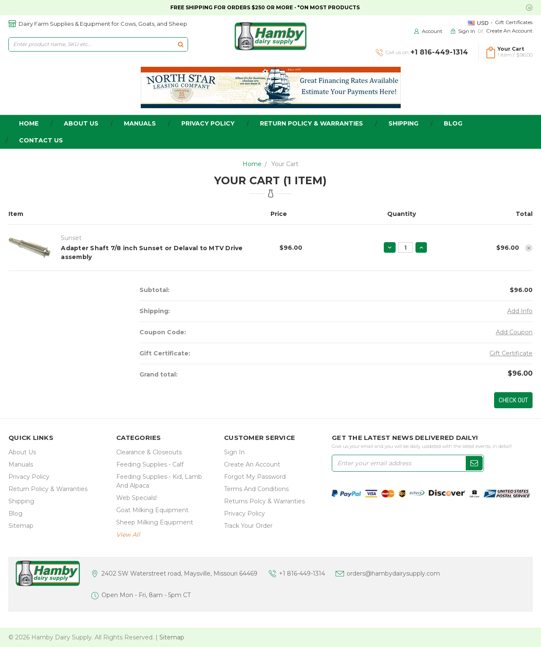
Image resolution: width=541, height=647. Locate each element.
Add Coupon (514, 332)
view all (128, 534)
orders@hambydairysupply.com (393, 573)
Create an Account (509, 30)
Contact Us (41, 140)
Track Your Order (248, 526)
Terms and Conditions (256, 489)
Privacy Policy (208, 123)
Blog (453, 123)
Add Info (520, 311)
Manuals (140, 123)
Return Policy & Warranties (311, 123)
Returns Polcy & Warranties (264, 501)
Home (252, 164)
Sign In (234, 452)
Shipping (403, 123)
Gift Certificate (511, 353)
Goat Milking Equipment (152, 510)
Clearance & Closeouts (149, 452)
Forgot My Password (255, 476)
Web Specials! (136, 498)
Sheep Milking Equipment (154, 522)
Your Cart (284, 164)
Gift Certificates (514, 22)
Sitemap (20, 526)
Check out (513, 400)
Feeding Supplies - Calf (149, 464)
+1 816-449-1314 (302, 573)
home (28, 123)
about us (81, 123)
